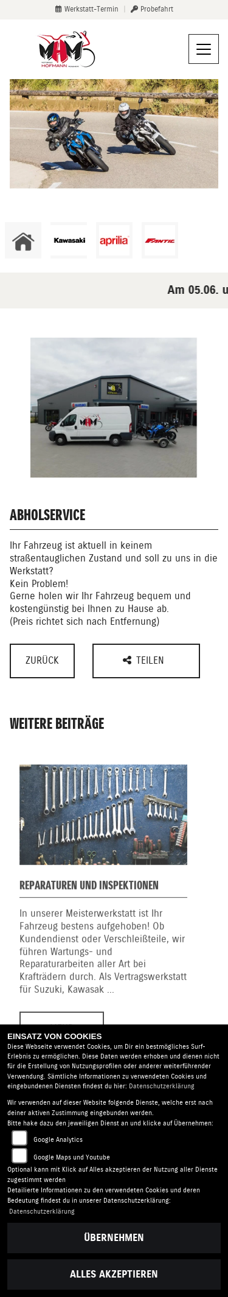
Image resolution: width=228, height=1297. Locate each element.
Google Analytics (58, 1140)
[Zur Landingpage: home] (23, 240)
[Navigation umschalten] (203, 49)
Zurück (42, 660)
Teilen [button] (145, 660)
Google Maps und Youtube (71, 1157)
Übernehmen (114, 1237)
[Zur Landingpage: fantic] (160, 240)
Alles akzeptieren (114, 1274)
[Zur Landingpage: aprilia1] (114, 240)
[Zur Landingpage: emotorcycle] (205, 240)
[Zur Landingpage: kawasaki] (68, 240)
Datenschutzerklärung (162, 1086)
